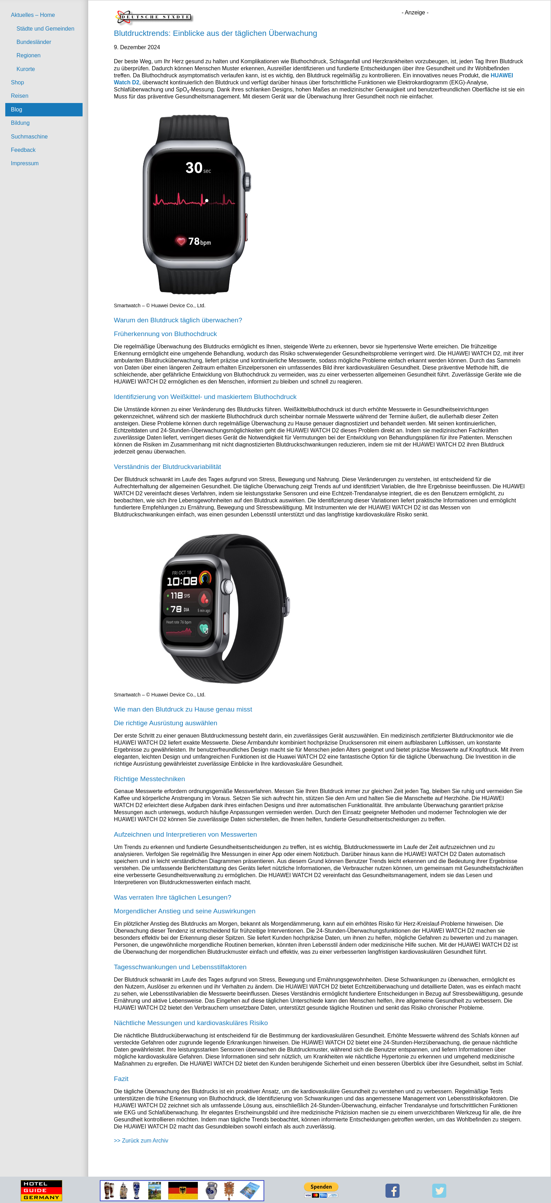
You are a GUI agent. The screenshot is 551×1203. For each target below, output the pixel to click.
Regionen (29, 55)
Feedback (23, 150)
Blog (16, 109)
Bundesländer (34, 42)
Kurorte (26, 69)
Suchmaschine (29, 137)
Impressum (25, 163)
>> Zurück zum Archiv (141, 1141)
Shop (17, 82)
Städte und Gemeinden (45, 29)
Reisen (19, 96)
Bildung (20, 123)
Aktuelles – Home (33, 15)
